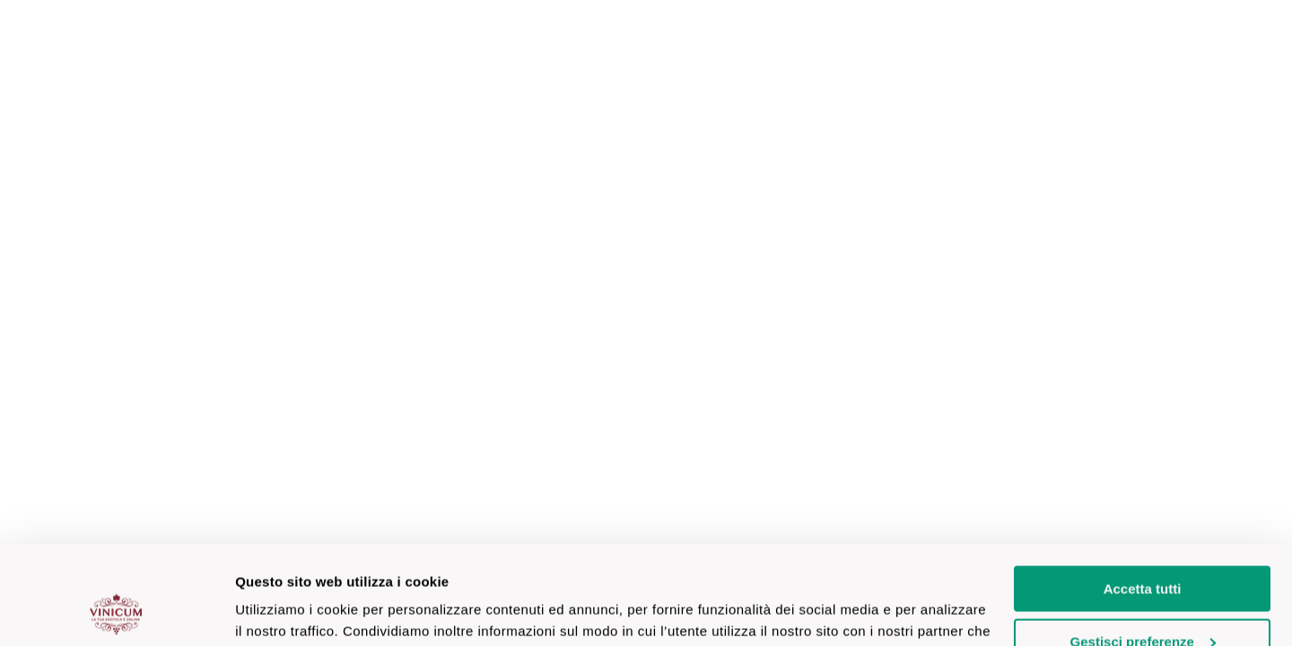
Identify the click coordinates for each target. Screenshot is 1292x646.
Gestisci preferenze (1143, 549)
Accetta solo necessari (1142, 601)
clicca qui (435, 603)
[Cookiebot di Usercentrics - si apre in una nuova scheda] (116, 611)
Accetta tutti (1143, 496)
